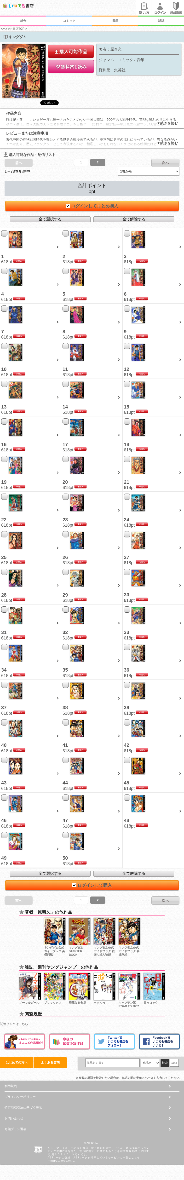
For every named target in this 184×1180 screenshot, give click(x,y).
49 (3, 858)
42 (126, 745)
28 (3, 595)
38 (65, 707)
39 (126, 707)
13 (3, 406)
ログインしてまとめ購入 (92, 206)
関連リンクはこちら (14, 1024)
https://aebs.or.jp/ (63, 1160)
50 (65, 858)
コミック (69, 21)
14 (65, 406)
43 (3, 782)
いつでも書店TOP (12, 28)
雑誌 (161, 21)
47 (65, 820)
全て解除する (133, 219)
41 (65, 745)
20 (65, 482)
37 (3, 707)
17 (65, 444)
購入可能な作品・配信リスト (30, 155)
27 (126, 557)
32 (65, 632)
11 (65, 369)
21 (126, 482)
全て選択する (50, 219)
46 (3, 820)
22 (3, 519)
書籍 (115, 21)
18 (126, 444)
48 (126, 820)
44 (65, 782)
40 (3, 745)
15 (126, 406)
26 (65, 557)
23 (65, 519)
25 (3, 557)
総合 (23, 21)
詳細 (174, 1063)
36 (126, 670)
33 (126, 632)
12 (126, 369)
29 (65, 595)
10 (3, 369)
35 (65, 670)
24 (126, 519)
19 (3, 482)
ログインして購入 (92, 885)
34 (3, 670)
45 (126, 782)
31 (3, 632)
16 (3, 444)
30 (126, 594)
